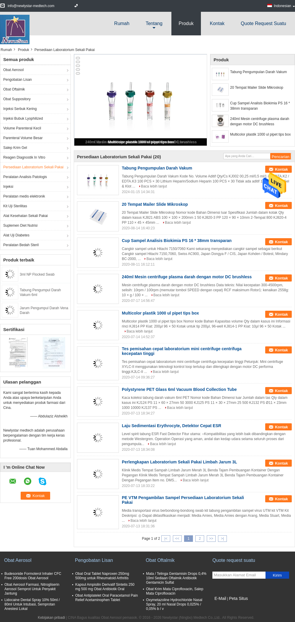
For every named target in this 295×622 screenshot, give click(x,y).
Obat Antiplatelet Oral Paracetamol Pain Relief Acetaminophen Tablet (106, 597)
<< (177, 539)
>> (211, 539)
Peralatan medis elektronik (24, 196)
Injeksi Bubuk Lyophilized (23, 118)
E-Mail (220, 598)
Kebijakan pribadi (51, 618)
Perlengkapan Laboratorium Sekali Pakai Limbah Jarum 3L (179, 462)
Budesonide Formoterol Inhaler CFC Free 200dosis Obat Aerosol (32, 576)
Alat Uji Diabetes (16, 235)
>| (222, 539)
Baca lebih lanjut (154, 186)
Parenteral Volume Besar (22, 138)
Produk (186, 23)
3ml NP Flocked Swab (37, 274)
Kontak (217, 23)
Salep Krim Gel (15, 148)
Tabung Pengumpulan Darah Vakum (258, 72)
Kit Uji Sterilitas (15, 206)
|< (165, 539)
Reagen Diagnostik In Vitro (24, 157)
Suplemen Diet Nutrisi (20, 225)
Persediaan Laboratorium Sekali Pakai (33, 167)
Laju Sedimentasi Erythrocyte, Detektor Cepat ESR (171, 425)
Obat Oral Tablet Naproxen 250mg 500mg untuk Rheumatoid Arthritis (102, 576)
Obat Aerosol (13, 70)
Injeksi (8, 187)
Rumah (122, 23)
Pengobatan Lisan (17, 80)
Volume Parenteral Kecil (22, 128)
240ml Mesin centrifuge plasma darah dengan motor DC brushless (259, 121)
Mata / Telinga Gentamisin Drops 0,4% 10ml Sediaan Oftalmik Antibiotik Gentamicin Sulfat (176, 578)
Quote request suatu (263, 23)
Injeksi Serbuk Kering (20, 109)
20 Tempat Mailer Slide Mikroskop (256, 87)
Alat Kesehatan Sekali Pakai (25, 216)
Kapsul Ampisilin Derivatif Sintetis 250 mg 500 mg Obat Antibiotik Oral (105, 586)
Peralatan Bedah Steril (21, 245)
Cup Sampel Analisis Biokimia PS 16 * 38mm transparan (260, 106)
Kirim (277, 575)
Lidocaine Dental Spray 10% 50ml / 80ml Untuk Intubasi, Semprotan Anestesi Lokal (32, 604)
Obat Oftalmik (14, 89)
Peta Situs (238, 598)
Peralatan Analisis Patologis (25, 177)
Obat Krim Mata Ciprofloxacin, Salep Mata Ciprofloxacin (174, 591)
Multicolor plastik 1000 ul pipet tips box (141, 142)
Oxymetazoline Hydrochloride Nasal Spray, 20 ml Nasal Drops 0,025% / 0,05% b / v (174, 604)
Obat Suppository (17, 99)
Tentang (154, 23)
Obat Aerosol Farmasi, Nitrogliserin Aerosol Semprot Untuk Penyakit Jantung (31, 588)
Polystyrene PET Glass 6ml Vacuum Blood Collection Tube (179, 389)
